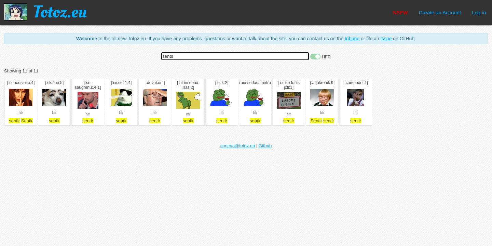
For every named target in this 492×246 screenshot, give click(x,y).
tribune (352, 38)
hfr (21, 112)
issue (386, 38)
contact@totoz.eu (237, 145)
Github (265, 145)
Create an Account (440, 12)
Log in (479, 12)
